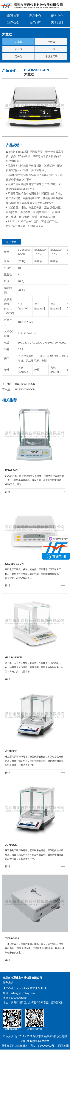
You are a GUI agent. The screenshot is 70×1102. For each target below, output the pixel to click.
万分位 (18, 56)
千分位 (51, 49)
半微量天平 (51, 56)
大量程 (18, 41)
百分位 (18, 49)
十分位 (51, 41)
